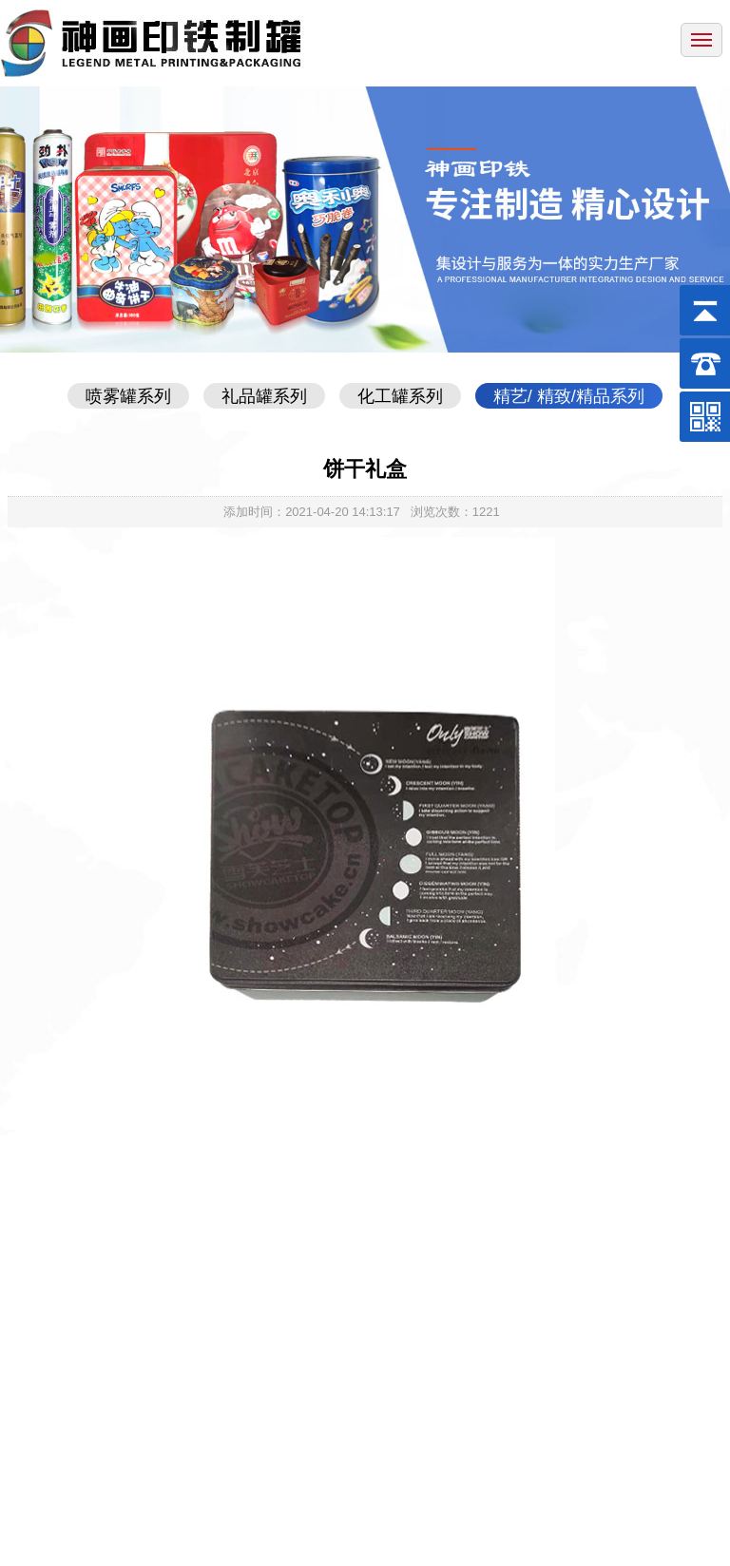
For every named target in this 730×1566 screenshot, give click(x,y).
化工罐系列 (400, 396)
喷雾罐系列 (128, 396)
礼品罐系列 (264, 396)
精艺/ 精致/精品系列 (568, 396)
